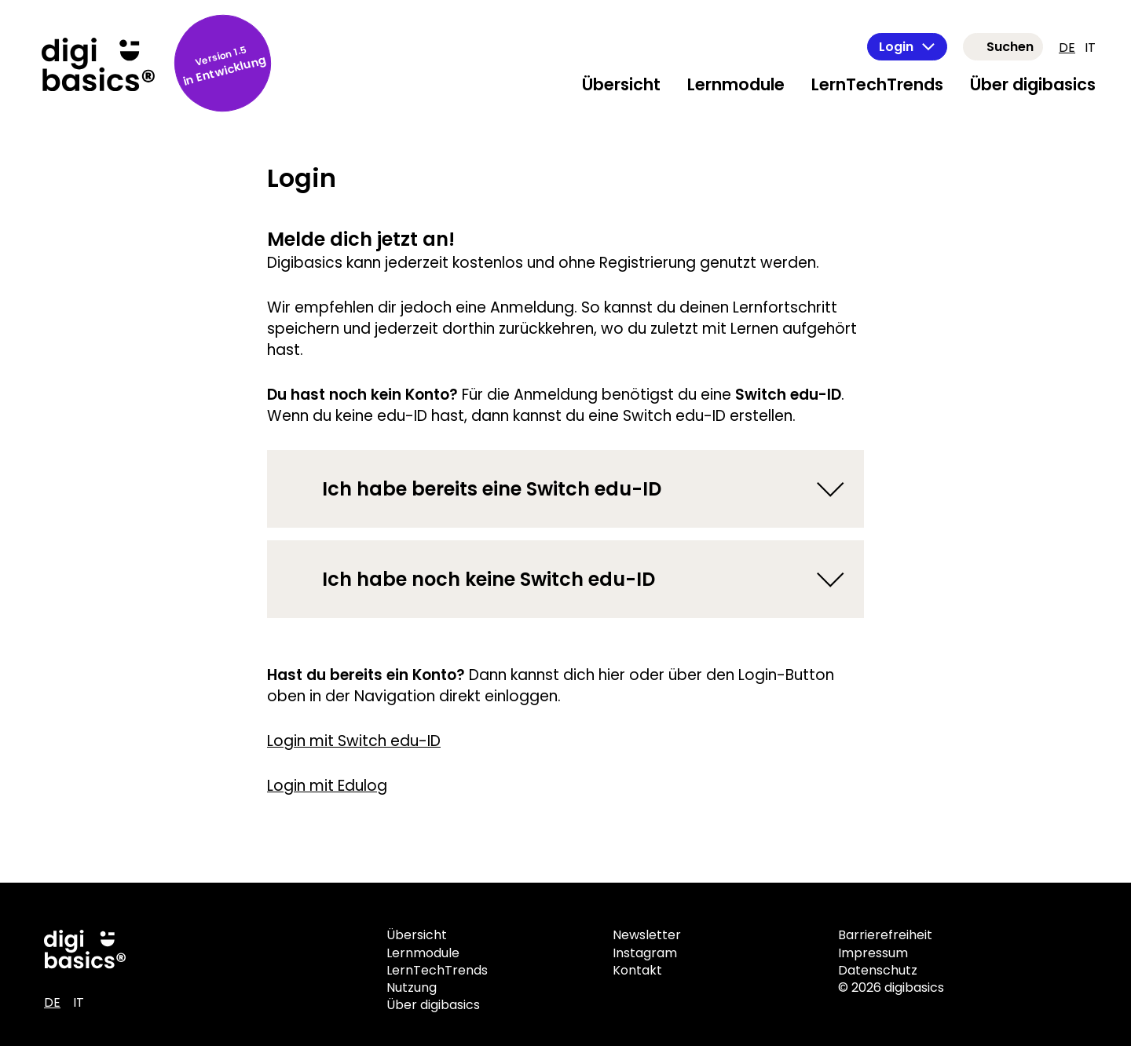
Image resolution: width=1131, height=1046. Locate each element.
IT (1090, 47)
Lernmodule (736, 84)
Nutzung (411, 987)
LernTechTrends (877, 84)
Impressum (873, 953)
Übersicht (621, 84)
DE (1067, 47)
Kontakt (637, 970)
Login (907, 47)
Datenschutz (877, 970)
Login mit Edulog (327, 785)
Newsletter (647, 935)
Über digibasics (1033, 84)
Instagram (645, 953)
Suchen (1010, 47)
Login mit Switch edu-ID (354, 741)
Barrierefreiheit (885, 935)
